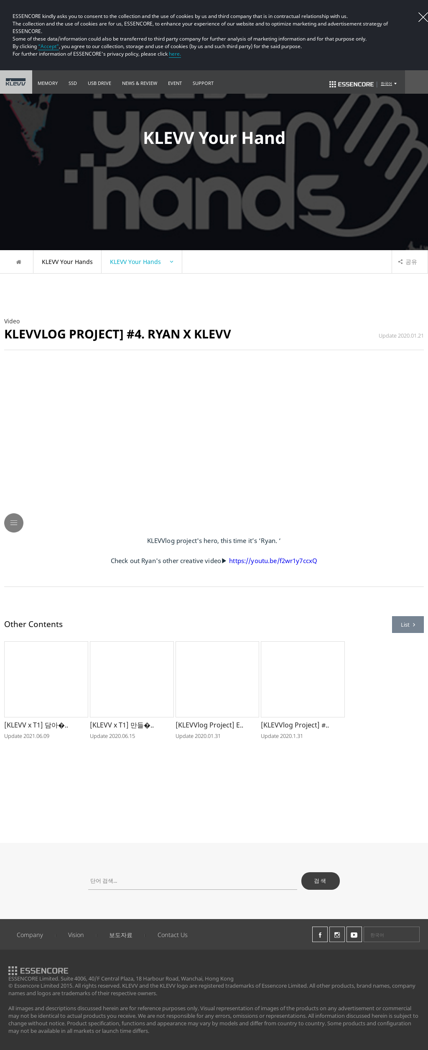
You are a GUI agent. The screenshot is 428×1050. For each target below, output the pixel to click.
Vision (76, 935)
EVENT (175, 83)
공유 (407, 262)
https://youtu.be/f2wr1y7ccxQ (273, 560)
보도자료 (120, 935)
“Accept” (48, 46)
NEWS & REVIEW (139, 83)
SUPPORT (203, 83)
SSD (73, 83)
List (408, 624)
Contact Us (173, 935)
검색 (320, 880)
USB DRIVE (99, 83)
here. (175, 53)
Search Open (416, 82)
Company (30, 935)
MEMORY (48, 83)
